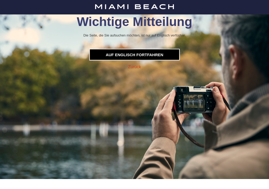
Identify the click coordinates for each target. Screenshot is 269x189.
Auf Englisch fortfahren (134, 54)
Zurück (134, 67)
